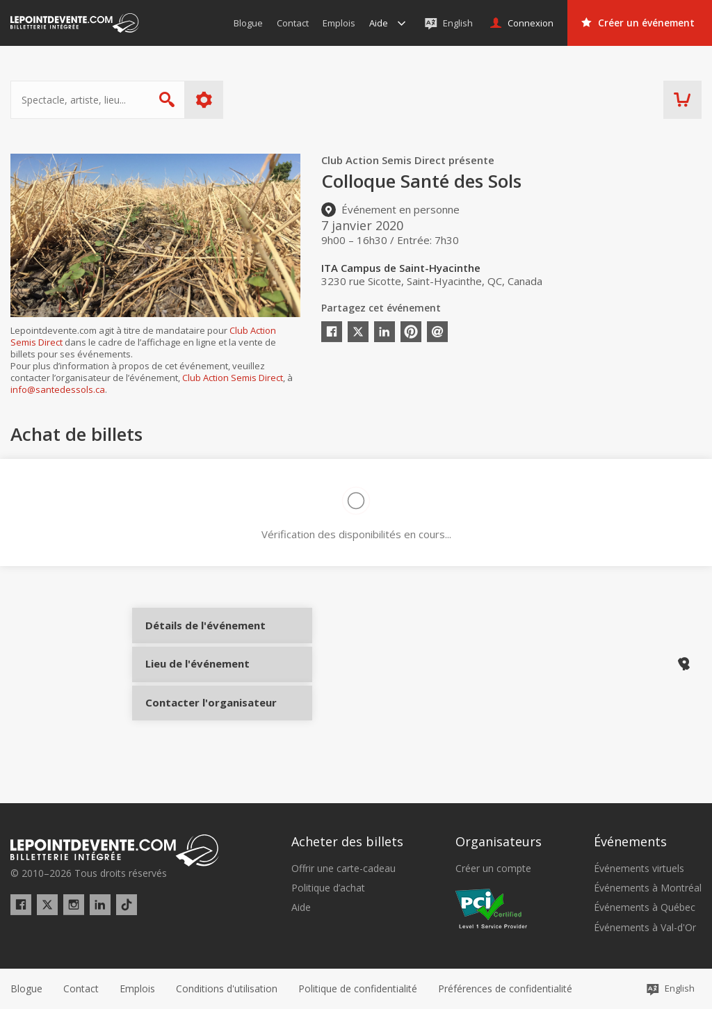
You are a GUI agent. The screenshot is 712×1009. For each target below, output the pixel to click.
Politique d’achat (328, 888)
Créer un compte (493, 868)
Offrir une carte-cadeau (343, 868)
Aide (301, 908)
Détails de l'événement (196, 636)
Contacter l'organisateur (196, 729)
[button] (505, 989)
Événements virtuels (639, 868)
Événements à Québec (644, 908)
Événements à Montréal (648, 888)
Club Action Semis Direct (232, 377)
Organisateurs (498, 842)
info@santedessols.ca (57, 389)
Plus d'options (204, 100)
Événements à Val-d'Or (645, 927)
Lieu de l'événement (196, 683)
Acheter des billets (347, 842)
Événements (630, 842)
